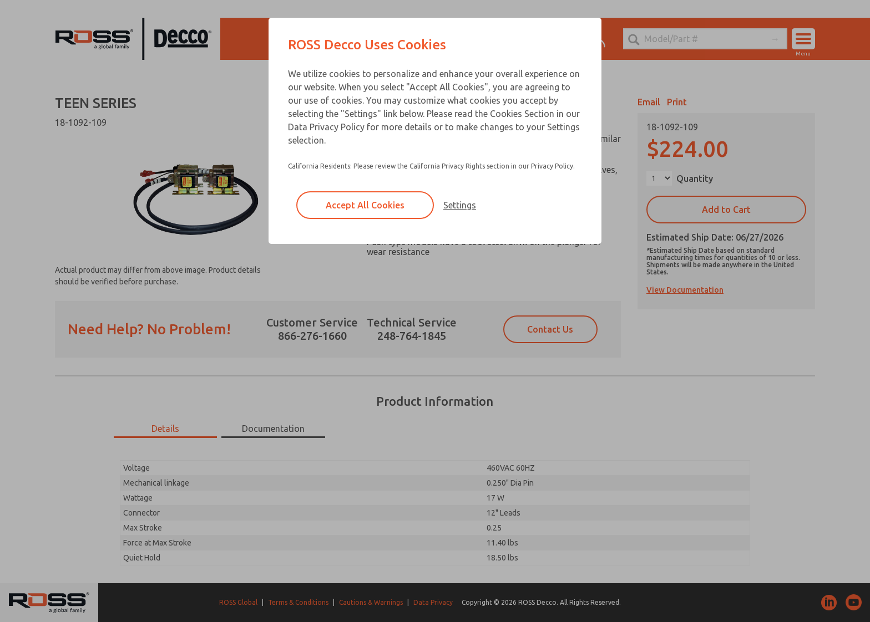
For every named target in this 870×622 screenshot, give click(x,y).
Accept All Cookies (365, 205)
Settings (459, 205)
